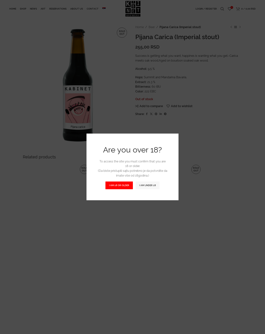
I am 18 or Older (119, 185)
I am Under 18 (147, 185)
